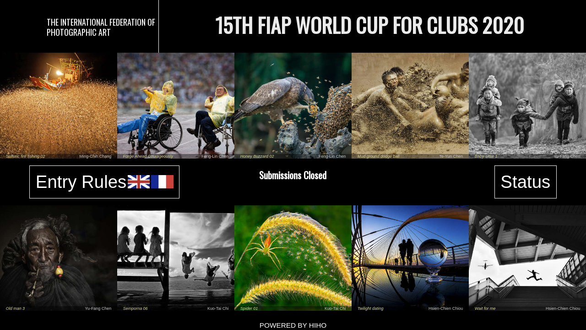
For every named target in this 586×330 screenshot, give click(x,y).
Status (525, 182)
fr (162, 182)
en (139, 182)
